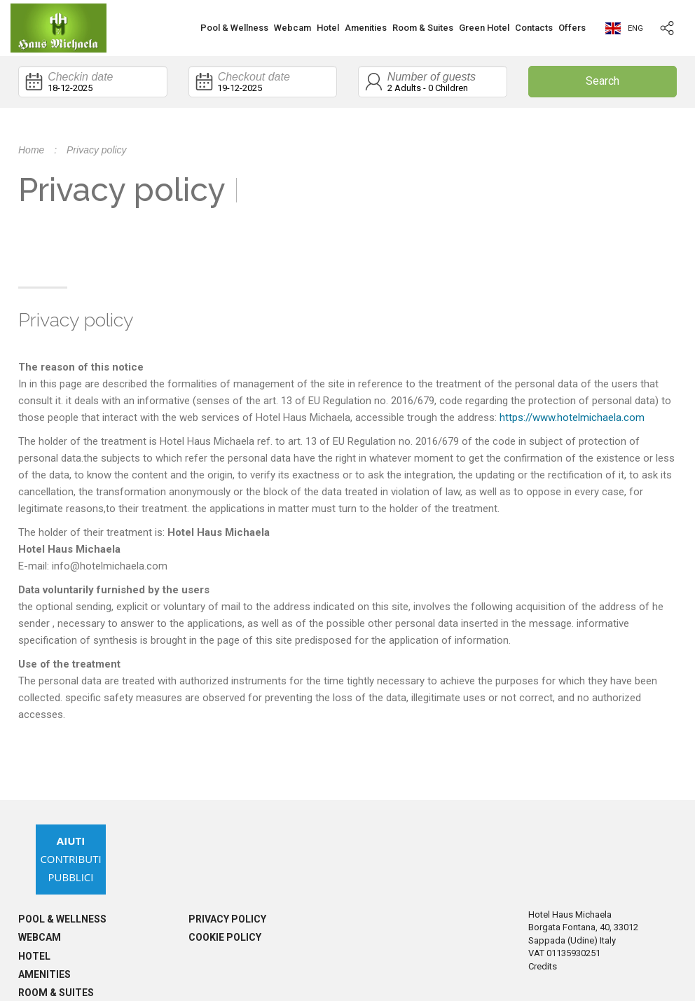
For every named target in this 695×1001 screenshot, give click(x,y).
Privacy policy (227, 919)
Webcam (292, 27)
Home (31, 150)
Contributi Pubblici (70, 859)
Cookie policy (224, 937)
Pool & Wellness (234, 27)
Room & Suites (422, 27)
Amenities (366, 27)
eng (624, 28)
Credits (542, 966)
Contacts (534, 27)
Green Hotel (484, 27)
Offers (572, 27)
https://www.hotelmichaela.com (572, 417)
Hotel (328, 27)
